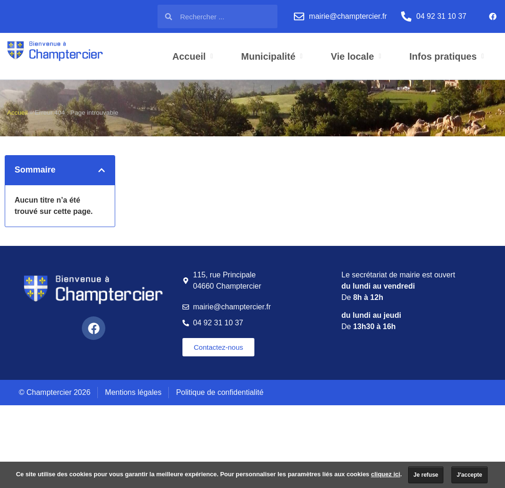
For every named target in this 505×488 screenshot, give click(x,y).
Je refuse (425, 475)
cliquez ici (385, 474)
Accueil (17, 112)
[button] (101, 170)
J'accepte (469, 475)
